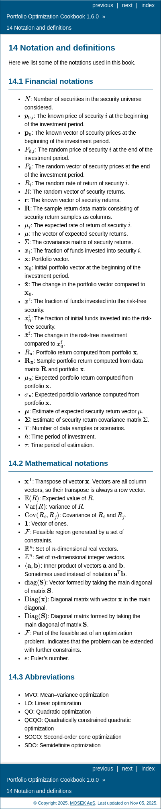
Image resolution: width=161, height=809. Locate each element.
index (148, 5)
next (127, 5)
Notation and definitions (38, 27)
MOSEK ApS (82, 803)
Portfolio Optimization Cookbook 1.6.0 (52, 16)
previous (102, 5)
